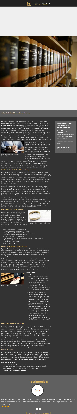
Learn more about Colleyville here (15, 370)
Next (40, 409)
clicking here (41, 359)
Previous (37, 409)
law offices (33, 139)
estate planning (31, 128)
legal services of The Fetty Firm (12, 125)
